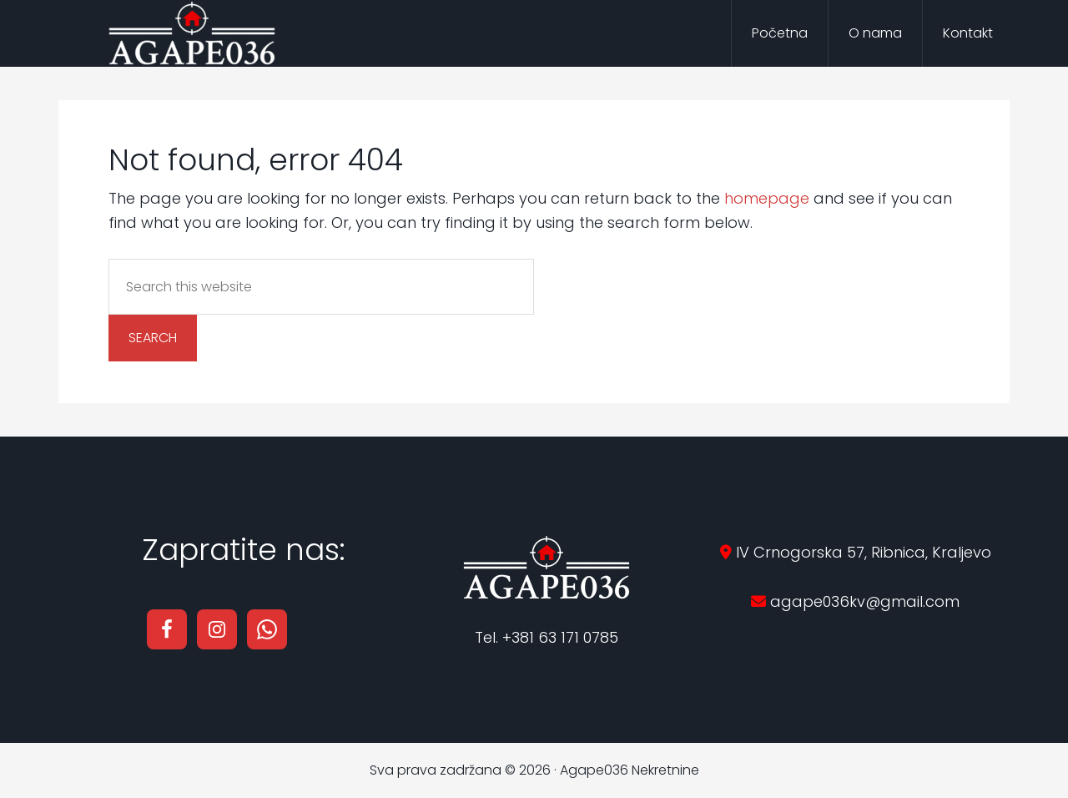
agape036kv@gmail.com (863, 601)
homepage (766, 198)
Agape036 (191, 33)
